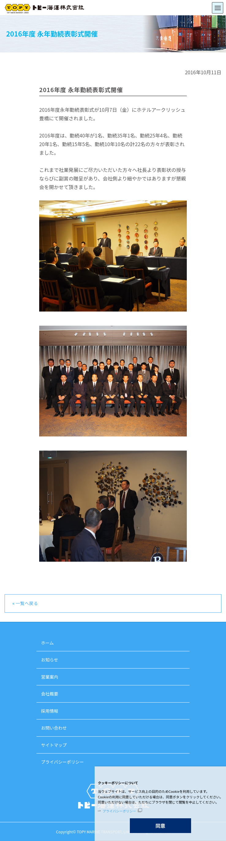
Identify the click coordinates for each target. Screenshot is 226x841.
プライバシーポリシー (119, 810)
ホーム (47, 643)
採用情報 (49, 711)
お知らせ (49, 660)
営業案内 (49, 677)
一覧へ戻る (27, 603)
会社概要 (49, 694)
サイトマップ (54, 745)
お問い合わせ (54, 728)
